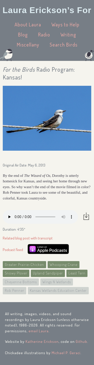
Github (81, 341)
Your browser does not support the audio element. (40, 217)
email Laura (39, 331)
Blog (23, 34)
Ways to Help (65, 24)
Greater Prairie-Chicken (24, 264)
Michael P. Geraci (66, 352)
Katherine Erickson (42, 341)
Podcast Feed (13, 249)
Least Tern (76, 273)
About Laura (28, 24)
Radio (44, 34)
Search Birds (63, 44)
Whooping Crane (63, 264)
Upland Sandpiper (48, 273)
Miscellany (28, 44)
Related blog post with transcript (28, 238)
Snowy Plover (16, 273)
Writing (68, 34)
